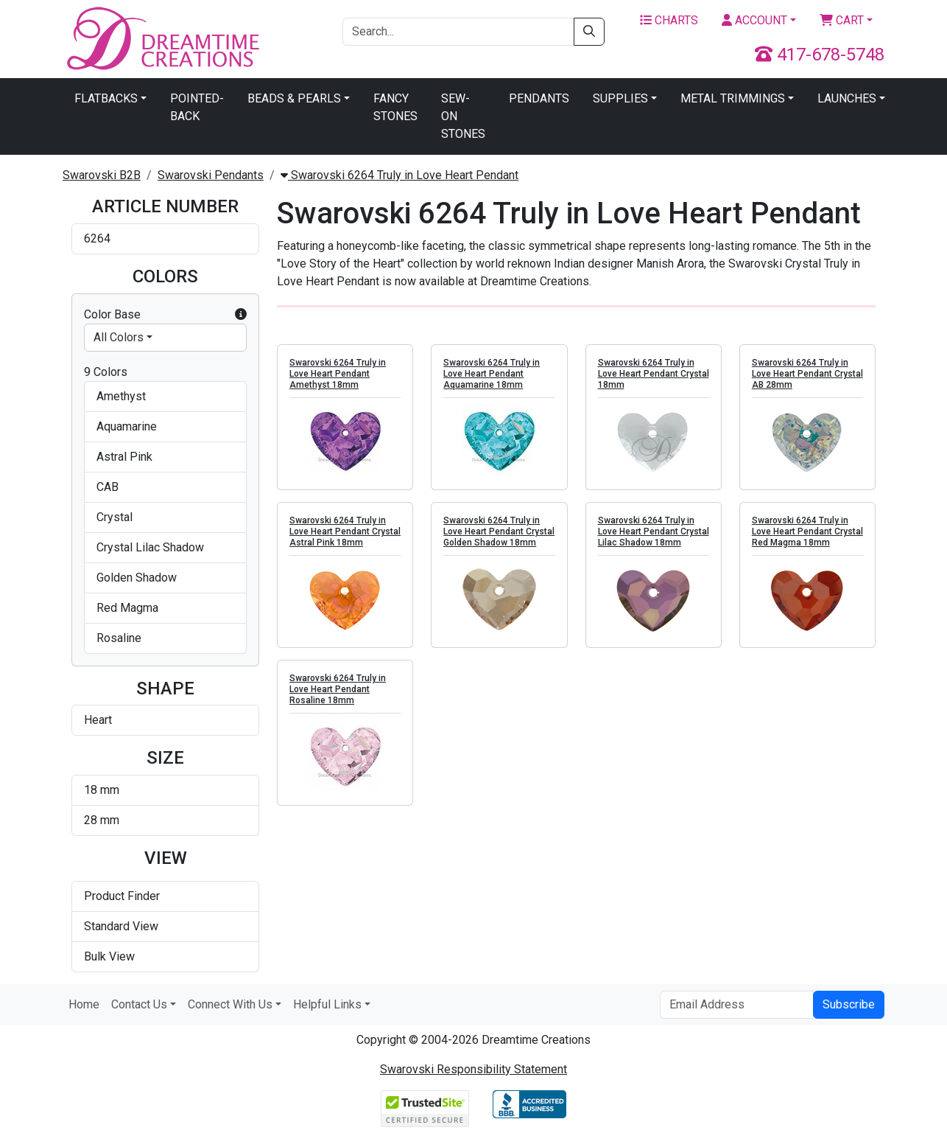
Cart (842, 20)
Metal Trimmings (732, 98)
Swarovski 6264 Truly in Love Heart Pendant (399, 175)
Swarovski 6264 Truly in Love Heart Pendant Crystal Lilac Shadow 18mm (653, 531)
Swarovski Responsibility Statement (473, 1069)
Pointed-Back (197, 107)
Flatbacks (106, 98)
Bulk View (109, 956)
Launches (846, 98)
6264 (97, 238)
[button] (241, 315)
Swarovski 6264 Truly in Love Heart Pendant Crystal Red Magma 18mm (807, 531)
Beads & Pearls (294, 98)
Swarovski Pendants (211, 175)
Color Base (165, 315)
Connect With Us (230, 1004)
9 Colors (105, 372)
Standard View (121, 926)
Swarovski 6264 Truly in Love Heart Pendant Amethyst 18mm (337, 374)
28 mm (101, 820)
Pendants (539, 98)
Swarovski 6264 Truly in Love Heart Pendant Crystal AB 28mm (807, 374)
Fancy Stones (395, 107)
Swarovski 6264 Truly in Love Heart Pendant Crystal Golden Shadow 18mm (499, 531)
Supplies (620, 98)
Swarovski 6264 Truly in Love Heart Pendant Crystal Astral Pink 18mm (345, 531)
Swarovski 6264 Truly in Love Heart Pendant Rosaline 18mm (337, 689)
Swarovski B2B (102, 175)
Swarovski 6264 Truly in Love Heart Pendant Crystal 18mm (653, 374)
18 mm (101, 790)
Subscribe (849, 1004)
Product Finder (122, 896)
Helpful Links (327, 1004)
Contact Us (139, 1004)
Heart (98, 720)
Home (83, 1004)
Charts (669, 20)
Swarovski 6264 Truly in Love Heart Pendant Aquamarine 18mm (491, 374)
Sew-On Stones (463, 116)
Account (754, 20)
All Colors (119, 337)
